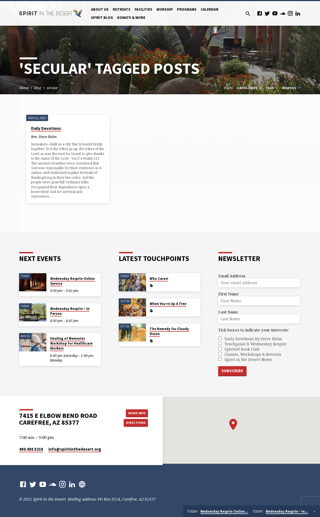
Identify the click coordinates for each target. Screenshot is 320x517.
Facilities (143, 9)
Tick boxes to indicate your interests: (253, 329)
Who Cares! (159, 278)
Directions (134, 423)
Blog (37, 88)
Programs (187, 9)
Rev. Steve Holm (44, 136)
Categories (249, 88)
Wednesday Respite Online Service (72, 280)
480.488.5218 (31, 449)
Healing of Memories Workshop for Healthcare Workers (71, 343)
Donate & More (131, 17)
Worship (164, 9)
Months (291, 88)
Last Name (228, 311)
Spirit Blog (102, 17)
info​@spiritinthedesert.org (74, 449)
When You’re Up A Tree (168, 303)
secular (52, 88)
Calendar (209, 9)
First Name (228, 293)
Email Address (231, 275)
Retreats (122, 9)
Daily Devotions (46, 128)
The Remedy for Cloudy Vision (169, 331)
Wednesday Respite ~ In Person (70, 310)
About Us (100, 9)
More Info (134, 412)
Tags (271, 88)
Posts (228, 88)
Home (24, 88)
